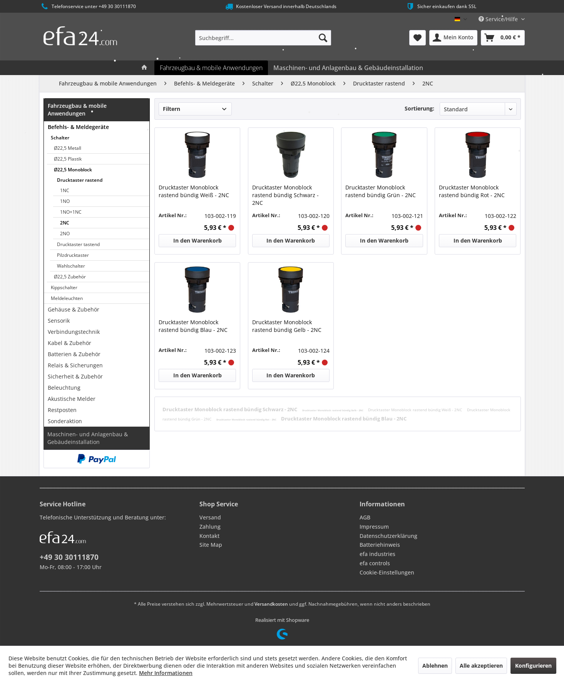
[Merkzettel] (417, 37)
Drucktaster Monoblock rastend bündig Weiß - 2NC (194, 191)
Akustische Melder (71, 398)
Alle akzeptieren (481, 665)
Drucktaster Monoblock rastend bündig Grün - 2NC (380, 191)
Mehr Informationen (165, 673)
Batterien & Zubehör (74, 354)
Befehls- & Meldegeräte (78, 127)
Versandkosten (271, 604)
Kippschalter (64, 287)
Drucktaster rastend (79, 180)
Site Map (210, 544)
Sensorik (59, 320)
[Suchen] (323, 37)
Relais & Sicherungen (75, 365)
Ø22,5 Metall (67, 148)
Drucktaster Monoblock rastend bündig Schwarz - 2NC (285, 195)
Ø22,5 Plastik (68, 159)
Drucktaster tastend (78, 244)
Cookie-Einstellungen (387, 572)
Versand (210, 517)
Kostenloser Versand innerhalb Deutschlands (280, 6)
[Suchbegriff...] (263, 37)
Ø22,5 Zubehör (70, 276)
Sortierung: (419, 108)
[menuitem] (263, 37)
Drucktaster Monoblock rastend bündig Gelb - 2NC (286, 325)
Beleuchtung (64, 387)
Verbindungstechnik (74, 331)
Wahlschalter (71, 266)
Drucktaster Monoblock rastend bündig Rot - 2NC (472, 191)
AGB (365, 517)
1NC (64, 190)
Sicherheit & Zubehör (75, 376)
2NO (65, 233)
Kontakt (209, 535)
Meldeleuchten (67, 298)
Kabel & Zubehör (69, 343)
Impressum (374, 526)
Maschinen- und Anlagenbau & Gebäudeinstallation (87, 438)
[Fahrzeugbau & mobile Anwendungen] (211, 67)
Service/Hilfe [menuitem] (499, 19)
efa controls (375, 563)
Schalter (60, 137)
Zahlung (210, 526)
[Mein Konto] (453, 37)
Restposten (62, 410)
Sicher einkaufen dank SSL (441, 6)
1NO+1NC (71, 212)
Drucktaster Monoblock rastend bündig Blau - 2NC (193, 325)
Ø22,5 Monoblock (73, 169)
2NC (64, 222)
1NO (65, 201)
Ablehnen (435, 665)
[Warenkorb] (503, 37)
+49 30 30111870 (69, 557)
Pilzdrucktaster (73, 255)
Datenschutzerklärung (388, 535)
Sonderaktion (65, 421)
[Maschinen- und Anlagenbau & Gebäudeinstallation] (348, 67)
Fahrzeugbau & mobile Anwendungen (77, 109)
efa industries (377, 554)
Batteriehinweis (380, 544)
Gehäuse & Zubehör (73, 309)
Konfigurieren (533, 665)
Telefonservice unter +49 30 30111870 (88, 6)
